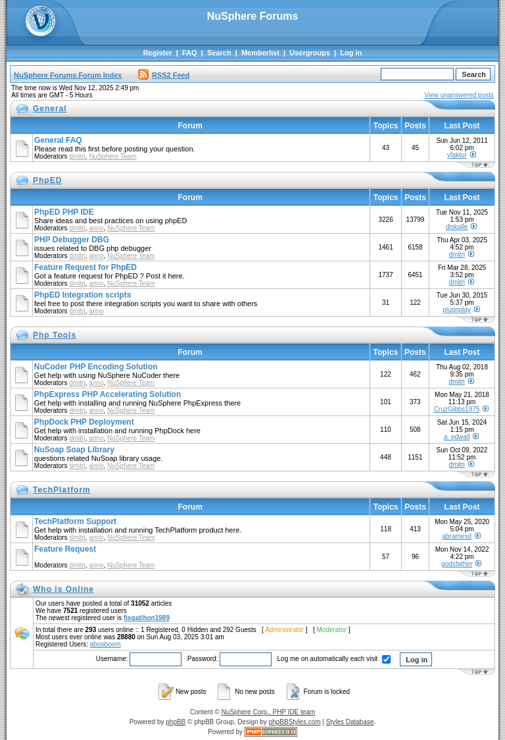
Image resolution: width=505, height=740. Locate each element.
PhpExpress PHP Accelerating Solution (107, 394)
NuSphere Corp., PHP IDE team (269, 712)
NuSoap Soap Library (74, 449)
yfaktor (457, 155)
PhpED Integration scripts (82, 295)
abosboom (105, 644)
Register (157, 53)
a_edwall (456, 436)
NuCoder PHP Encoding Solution (96, 366)
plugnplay (457, 309)
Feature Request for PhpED (85, 267)
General (50, 108)
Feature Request (65, 549)
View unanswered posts (459, 95)
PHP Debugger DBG (71, 239)
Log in (351, 53)
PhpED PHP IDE (63, 212)
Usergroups (309, 53)
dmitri (77, 156)
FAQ (189, 53)
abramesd (456, 536)
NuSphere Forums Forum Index (68, 75)
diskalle (457, 226)
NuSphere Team (112, 156)
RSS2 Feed (163, 75)
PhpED (47, 180)
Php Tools (54, 335)
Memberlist (260, 53)
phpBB (175, 722)
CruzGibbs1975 (456, 409)
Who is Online (63, 589)
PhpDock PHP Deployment (84, 422)
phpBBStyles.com (295, 722)
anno (96, 228)
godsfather (456, 564)
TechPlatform (62, 489)
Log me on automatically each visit (334, 658)
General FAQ (58, 140)
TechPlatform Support (75, 521)
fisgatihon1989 (147, 617)
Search (219, 53)
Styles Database (350, 722)
